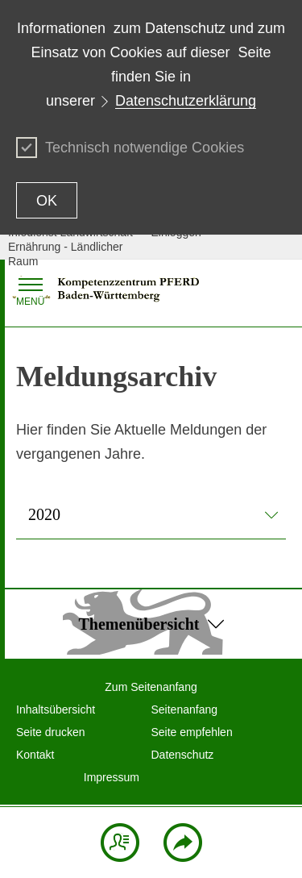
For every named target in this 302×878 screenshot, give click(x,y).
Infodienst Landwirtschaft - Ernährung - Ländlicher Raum (73, 247)
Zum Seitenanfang (151, 686)
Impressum (111, 777)
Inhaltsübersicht (55, 709)
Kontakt (35, 754)
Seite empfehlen (192, 732)
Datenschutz (182, 754)
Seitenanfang (184, 709)
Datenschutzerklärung (185, 101)
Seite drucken (50, 732)
